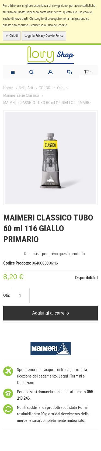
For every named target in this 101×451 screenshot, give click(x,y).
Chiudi (13, 36)
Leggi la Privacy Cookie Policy (44, 36)
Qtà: (6, 295)
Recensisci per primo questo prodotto (54, 254)
